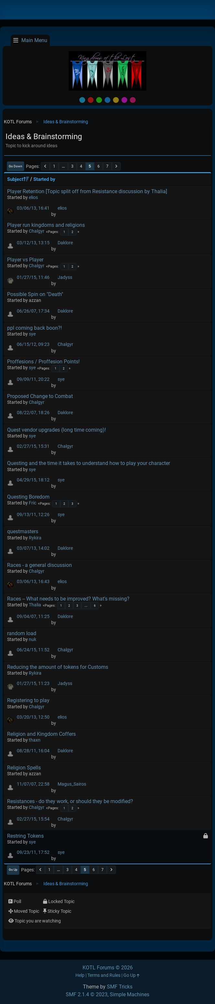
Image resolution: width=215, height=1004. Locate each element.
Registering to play (28, 700)
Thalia (35, 605)
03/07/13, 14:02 (33, 548)
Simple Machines (129, 994)
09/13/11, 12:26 (33, 514)
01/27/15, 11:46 (33, 277)
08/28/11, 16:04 (33, 751)
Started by (44, 179)
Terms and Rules (103, 975)
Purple (124, 100)
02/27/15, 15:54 (33, 819)
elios (33, 197)
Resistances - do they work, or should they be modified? (70, 801)
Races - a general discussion (39, 565)
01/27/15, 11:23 (33, 683)
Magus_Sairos (72, 784)
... (63, 166)
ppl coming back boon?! (34, 328)
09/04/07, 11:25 (33, 616)
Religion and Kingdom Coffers (41, 734)
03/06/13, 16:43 (33, 581)
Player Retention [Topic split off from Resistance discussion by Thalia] (87, 191)
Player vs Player (25, 260)
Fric (32, 503)
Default (82, 100)
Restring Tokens (25, 836)
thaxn (34, 740)
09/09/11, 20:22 (33, 379)
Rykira (35, 538)
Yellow (116, 100)
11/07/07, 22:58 (33, 784)
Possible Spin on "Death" (35, 294)
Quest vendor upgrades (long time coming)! (56, 430)
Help (80, 975)
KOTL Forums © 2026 (108, 968)
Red (91, 100)
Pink (133, 100)
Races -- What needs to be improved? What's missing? (68, 599)
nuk (32, 639)
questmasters (22, 531)
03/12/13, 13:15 (33, 243)
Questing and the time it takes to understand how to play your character (88, 463)
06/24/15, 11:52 (33, 650)
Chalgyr (36, 231)
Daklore (65, 243)
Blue (107, 100)
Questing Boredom (28, 497)
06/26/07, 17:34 (33, 311)
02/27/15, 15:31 (33, 446)
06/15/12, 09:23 (33, 344)
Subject (18, 179)
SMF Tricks (119, 987)
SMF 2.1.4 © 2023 (86, 994)
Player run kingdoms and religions (46, 225)
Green (99, 100)
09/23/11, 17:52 (33, 852)
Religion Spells (24, 768)
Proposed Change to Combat (40, 396)
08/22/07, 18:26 (33, 412)
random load (21, 633)
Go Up (13, 869)
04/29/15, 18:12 (33, 480)
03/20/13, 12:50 (33, 717)
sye (32, 334)
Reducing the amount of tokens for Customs (57, 667)
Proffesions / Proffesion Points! (43, 362)
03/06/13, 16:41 (33, 208)
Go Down (15, 166)
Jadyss (65, 277)
